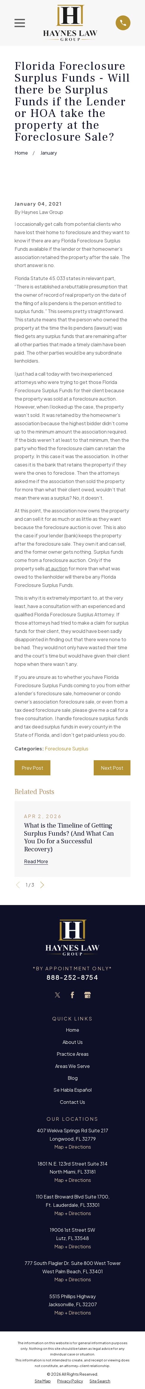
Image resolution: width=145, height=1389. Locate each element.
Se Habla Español (72, 1090)
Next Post (112, 768)
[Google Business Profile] (87, 995)
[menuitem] (43, 1380)
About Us (73, 1042)
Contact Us (72, 1102)
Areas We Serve (72, 1066)
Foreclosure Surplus (66, 748)
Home (72, 1030)
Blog (73, 1078)
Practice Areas (73, 1054)
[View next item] (42, 885)
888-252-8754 (72, 977)
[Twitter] (57, 995)
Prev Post (32, 768)
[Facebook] (72, 995)
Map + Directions (72, 1147)
